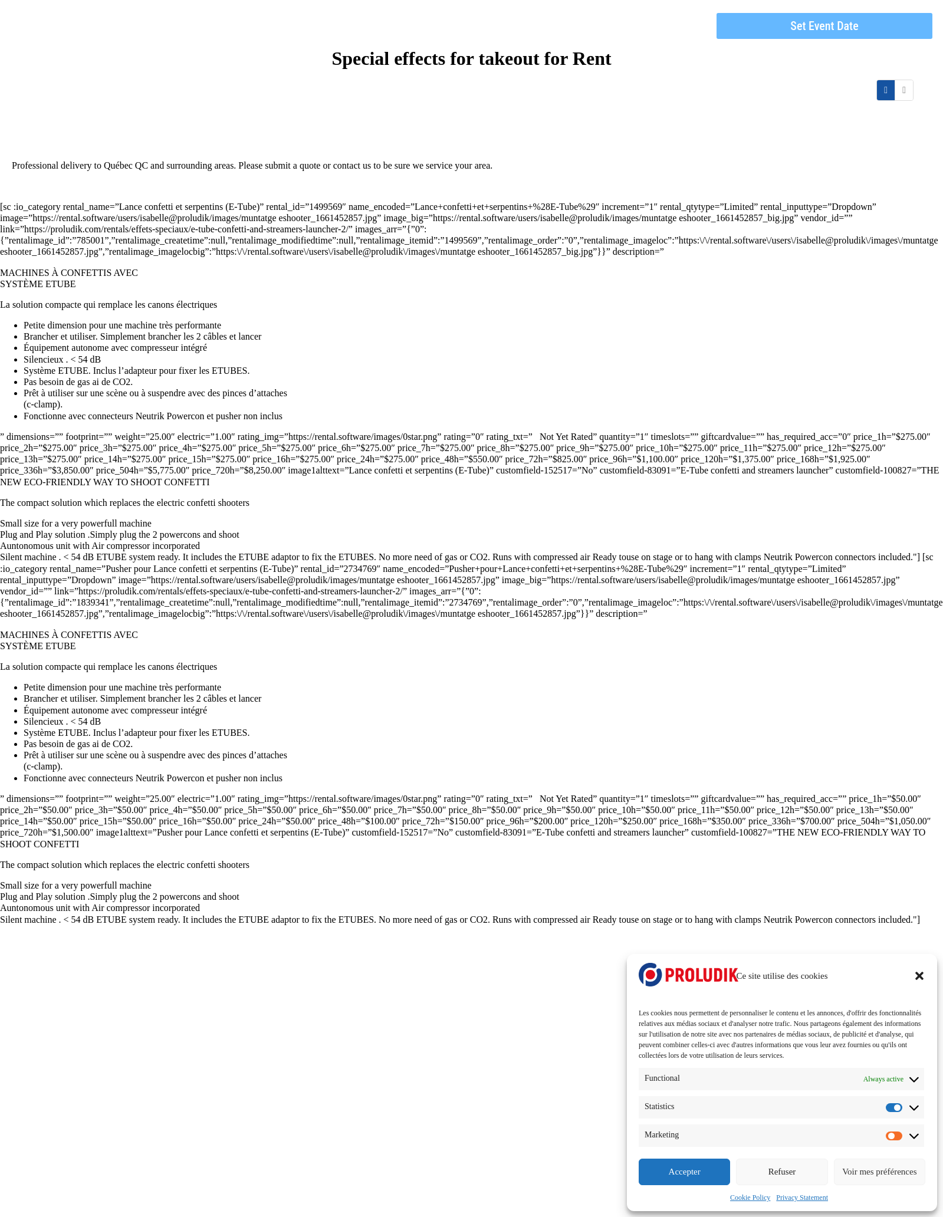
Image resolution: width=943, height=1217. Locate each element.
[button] (919, 976)
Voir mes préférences (879, 1171)
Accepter (685, 1171)
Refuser (782, 1171)
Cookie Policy (750, 1197)
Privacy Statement (802, 1197)
